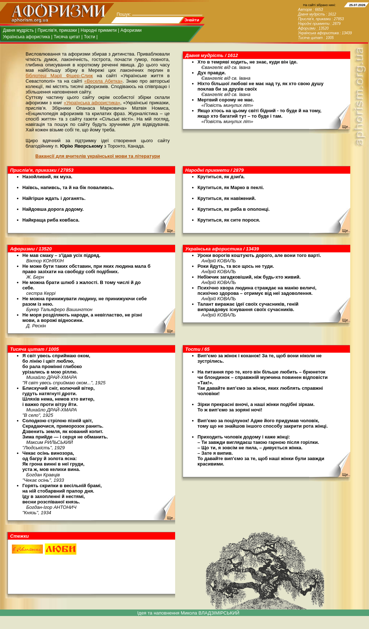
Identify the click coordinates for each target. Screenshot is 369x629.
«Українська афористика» (92, 102)
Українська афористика (26, 36)
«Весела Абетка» (103, 81)
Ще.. (346, 127)
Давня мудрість (18, 30)
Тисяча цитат (67, 36)
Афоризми (131, 30)
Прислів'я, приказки (57, 30)
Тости (89, 36)
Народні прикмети (99, 30)
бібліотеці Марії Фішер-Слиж (59, 75)
